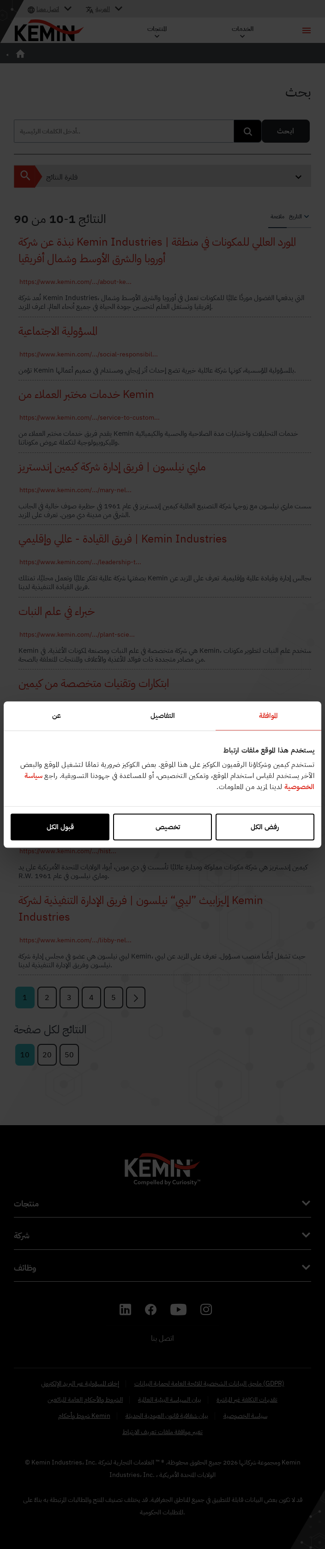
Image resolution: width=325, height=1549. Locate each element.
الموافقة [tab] (268, 716)
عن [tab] (56, 716)
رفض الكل (265, 827)
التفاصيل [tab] (162, 716)
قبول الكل (60, 827)
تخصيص (162, 827)
